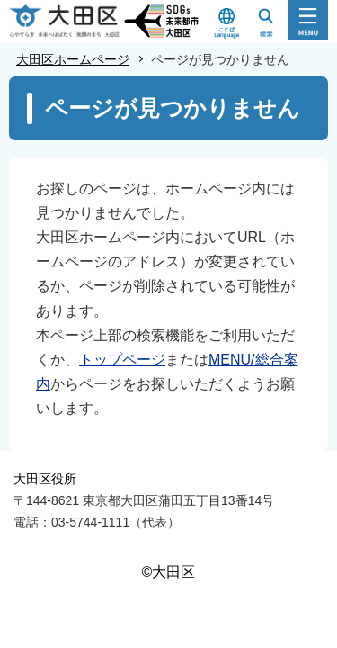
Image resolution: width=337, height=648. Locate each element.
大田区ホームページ (72, 59)
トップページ (122, 359)
